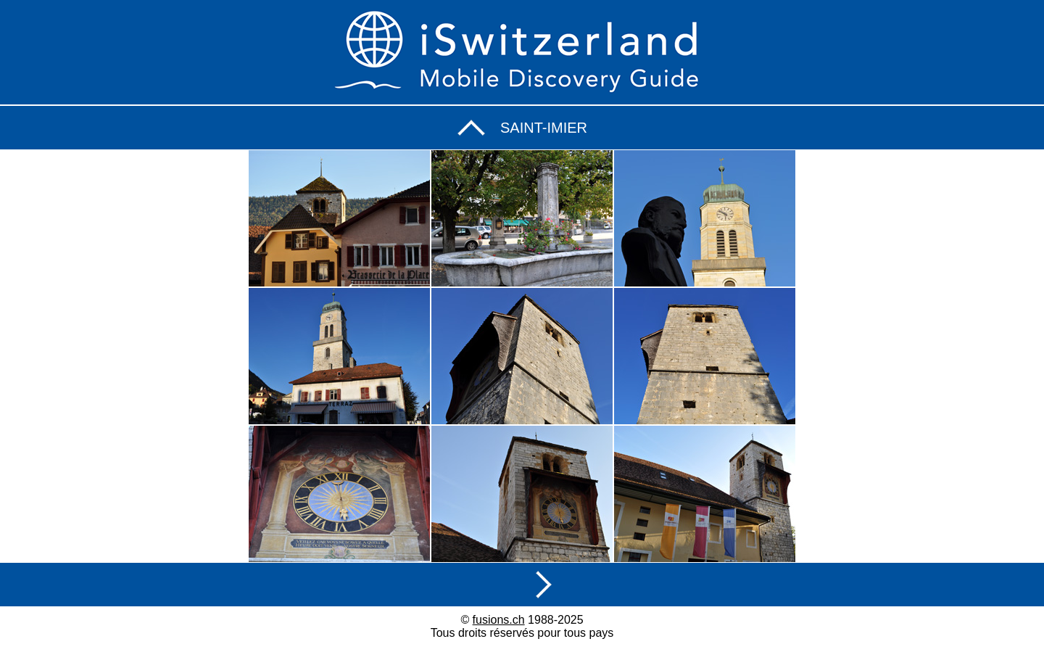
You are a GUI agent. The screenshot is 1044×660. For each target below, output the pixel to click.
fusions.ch (499, 620)
